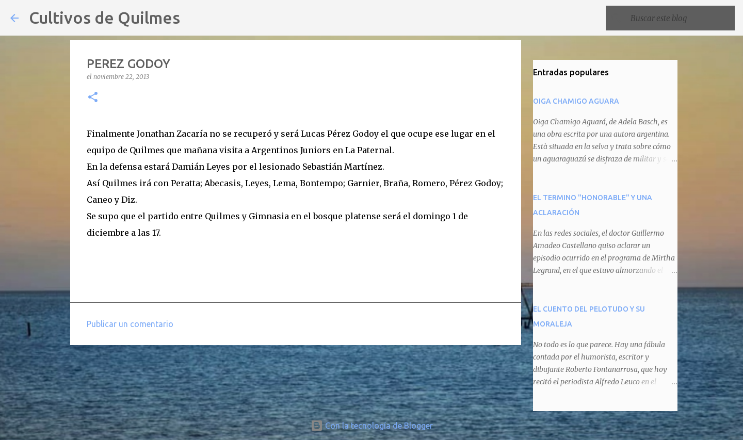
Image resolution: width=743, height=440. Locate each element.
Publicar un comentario (130, 324)
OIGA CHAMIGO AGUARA (576, 101)
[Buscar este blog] (680, 18)
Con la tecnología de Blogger (372, 425)
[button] (93, 98)
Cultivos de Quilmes (104, 17)
